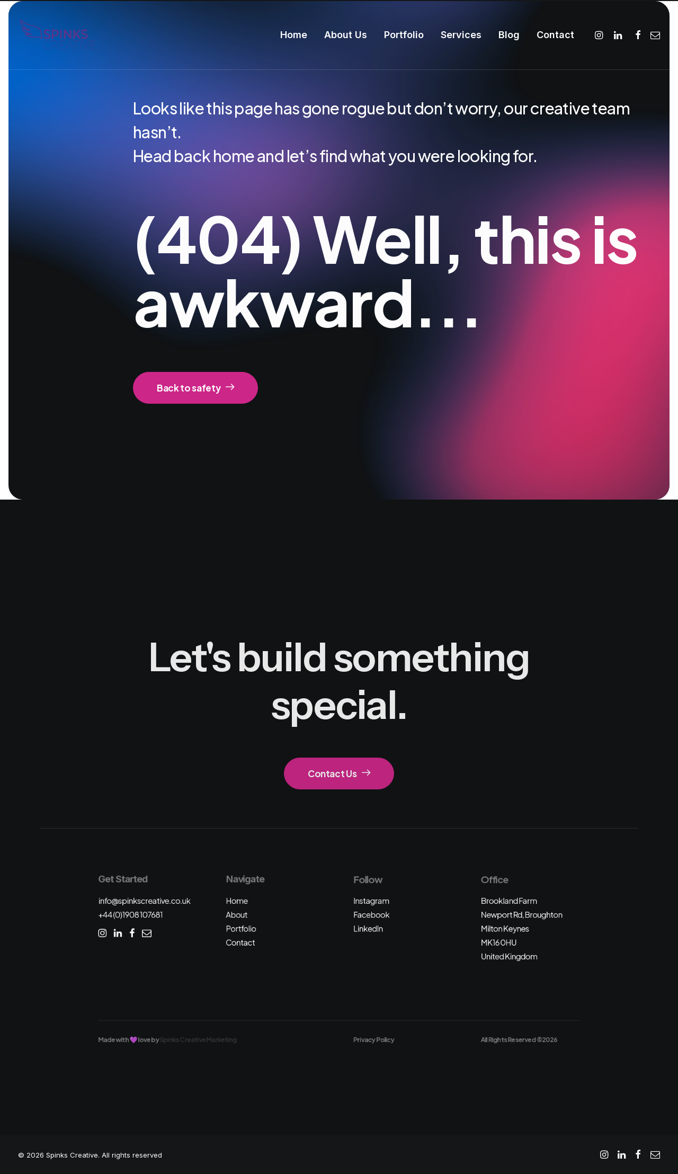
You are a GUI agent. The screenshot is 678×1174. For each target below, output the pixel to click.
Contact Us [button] (339, 773)
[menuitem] (294, 35)
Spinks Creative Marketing (198, 1039)
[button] (600, 35)
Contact (555, 34)
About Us (345, 34)
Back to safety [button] (195, 388)
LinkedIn (368, 928)
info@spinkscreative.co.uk (144, 900)
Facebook (371, 915)
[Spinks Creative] (58, 35)
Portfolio (404, 34)
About (236, 915)
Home (293, 34)
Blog (509, 34)
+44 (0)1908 (130, 915)
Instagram (371, 900)
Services (461, 34)
